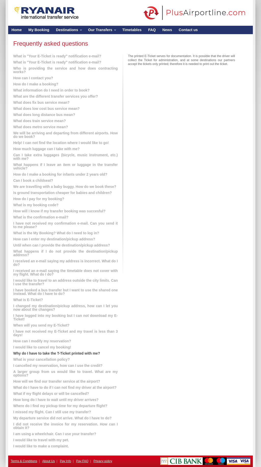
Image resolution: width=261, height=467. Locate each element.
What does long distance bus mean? (44, 115)
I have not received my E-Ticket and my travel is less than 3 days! (65, 333)
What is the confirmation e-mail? (40, 217)
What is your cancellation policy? (41, 359)
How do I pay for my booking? (38, 199)
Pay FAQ (82, 461)
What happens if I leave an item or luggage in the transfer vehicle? (65, 166)
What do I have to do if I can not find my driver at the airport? (64, 387)
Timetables (132, 30)
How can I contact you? (33, 78)
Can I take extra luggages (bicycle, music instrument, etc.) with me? (65, 157)
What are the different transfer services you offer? (55, 96)
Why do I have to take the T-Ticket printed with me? (56, 353)
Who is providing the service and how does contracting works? (65, 70)
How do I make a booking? (35, 84)
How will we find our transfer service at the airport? (56, 381)
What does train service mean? (39, 121)
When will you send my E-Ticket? (41, 325)
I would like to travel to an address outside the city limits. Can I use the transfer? (65, 282)
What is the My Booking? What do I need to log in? (56, 233)
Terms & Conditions (24, 461)
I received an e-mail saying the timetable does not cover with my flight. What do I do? (65, 272)
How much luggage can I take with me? (46, 149)
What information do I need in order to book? (51, 90)
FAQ (152, 30)
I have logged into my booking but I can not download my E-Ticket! (65, 317)
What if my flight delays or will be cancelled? (51, 394)
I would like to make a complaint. (41, 446)
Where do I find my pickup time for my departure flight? (60, 406)
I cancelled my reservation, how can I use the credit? (57, 366)
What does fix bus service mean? (41, 102)
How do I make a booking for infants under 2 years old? (60, 174)
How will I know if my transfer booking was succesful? (59, 211)
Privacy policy (103, 461)
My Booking (38, 30)
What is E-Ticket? (28, 300)
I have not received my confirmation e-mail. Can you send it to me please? (65, 225)
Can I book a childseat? (33, 180)
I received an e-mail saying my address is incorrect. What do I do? (65, 263)
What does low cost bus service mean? (46, 109)
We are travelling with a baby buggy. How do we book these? (64, 187)
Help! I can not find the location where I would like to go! (61, 143)
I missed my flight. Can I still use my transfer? (52, 412)
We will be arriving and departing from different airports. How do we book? (65, 135)
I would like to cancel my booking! (42, 347)
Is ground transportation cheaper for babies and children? (62, 193)
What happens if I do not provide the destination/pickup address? (65, 253)
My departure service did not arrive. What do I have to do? (62, 418)
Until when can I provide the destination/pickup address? (61, 245)
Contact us (188, 30)
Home (16, 30)
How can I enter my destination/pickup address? (54, 239)
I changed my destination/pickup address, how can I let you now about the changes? (65, 308)
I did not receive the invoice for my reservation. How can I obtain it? (65, 426)
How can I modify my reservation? (42, 341)
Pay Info (65, 461)
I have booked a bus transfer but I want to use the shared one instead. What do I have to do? (65, 292)
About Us (48, 461)
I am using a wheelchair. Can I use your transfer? (54, 434)
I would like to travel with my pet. (41, 440)
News (167, 30)
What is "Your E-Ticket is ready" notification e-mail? (57, 56)
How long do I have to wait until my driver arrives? (56, 400)
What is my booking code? (35, 205)
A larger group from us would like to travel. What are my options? (65, 373)
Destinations (67, 31)
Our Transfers (100, 31)
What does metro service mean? (40, 127)
